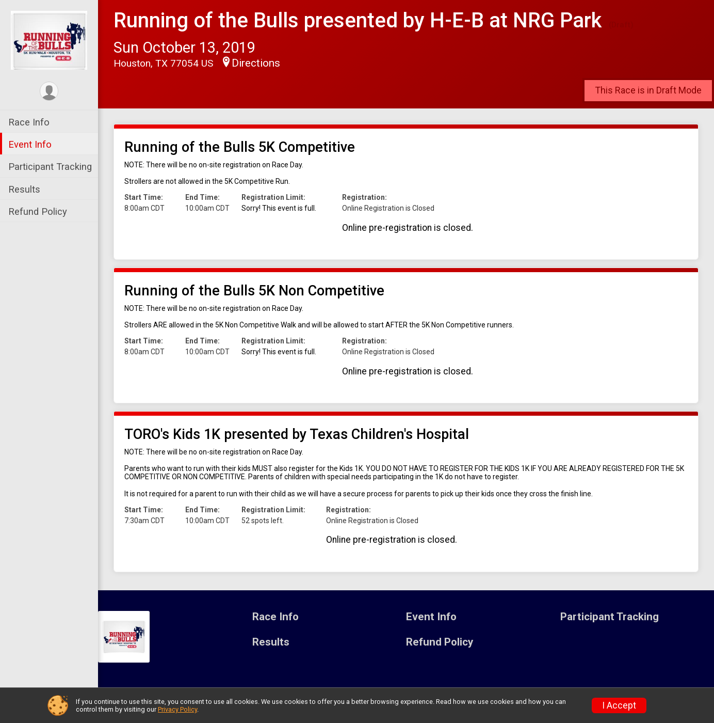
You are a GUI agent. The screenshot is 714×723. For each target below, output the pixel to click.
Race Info (29, 122)
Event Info (30, 144)
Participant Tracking (50, 166)
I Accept (619, 705)
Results (24, 189)
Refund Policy (37, 211)
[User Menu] (49, 91)
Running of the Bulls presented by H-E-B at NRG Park (357, 20)
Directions (256, 63)
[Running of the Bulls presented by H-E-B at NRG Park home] (49, 40)
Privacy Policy (177, 709)
